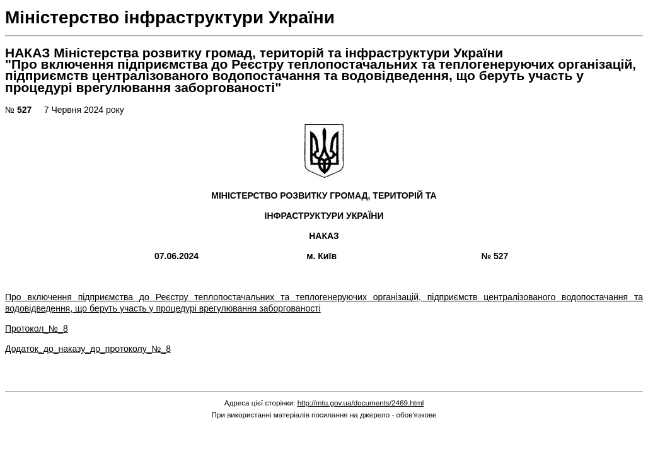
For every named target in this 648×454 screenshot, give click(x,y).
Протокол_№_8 (36, 328)
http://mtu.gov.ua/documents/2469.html (361, 403)
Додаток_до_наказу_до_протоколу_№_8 (88, 349)
